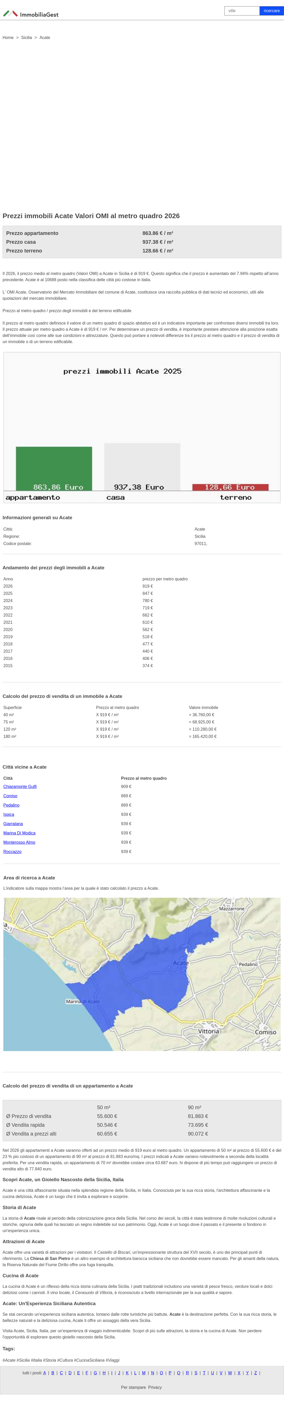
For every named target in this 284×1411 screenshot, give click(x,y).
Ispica (8, 814)
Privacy (155, 1387)
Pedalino (11, 805)
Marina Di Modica (19, 833)
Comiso (10, 796)
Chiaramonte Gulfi (20, 786)
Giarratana (13, 824)
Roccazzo (12, 851)
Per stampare (133, 1387)
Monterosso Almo (19, 842)
